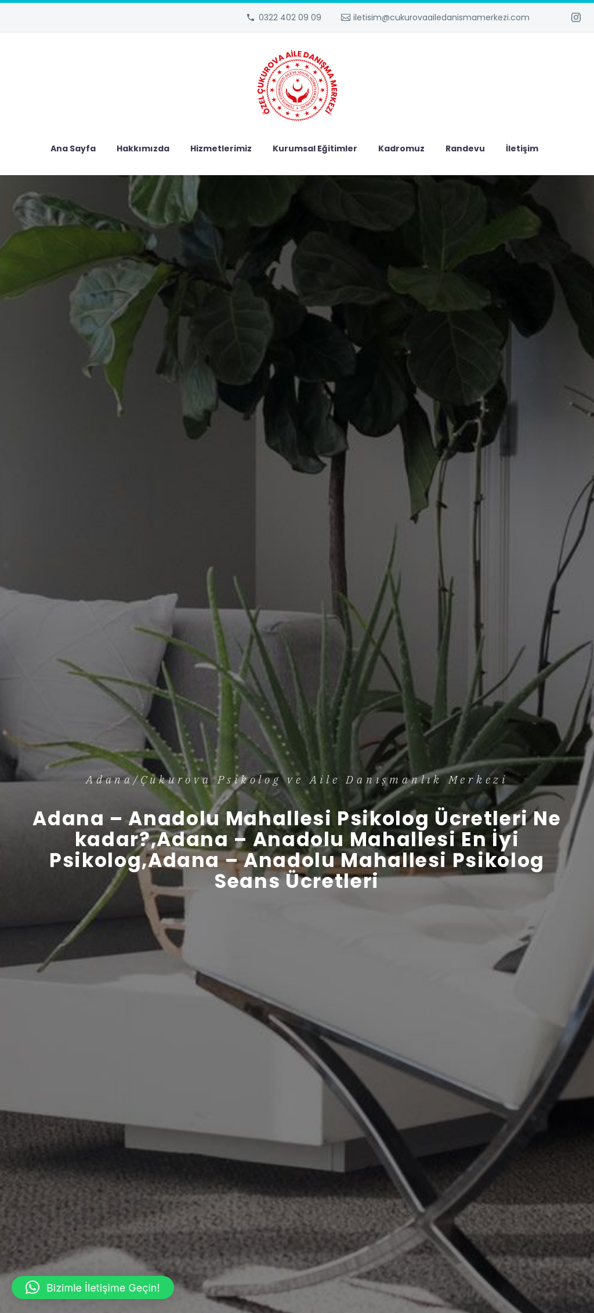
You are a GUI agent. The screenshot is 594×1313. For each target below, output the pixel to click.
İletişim (522, 148)
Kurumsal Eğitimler (315, 148)
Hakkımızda (143, 148)
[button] (93, 1287)
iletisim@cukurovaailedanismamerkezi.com (441, 17)
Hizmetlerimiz (221, 148)
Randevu (465, 148)
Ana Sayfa (73, 148)
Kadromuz (401, 148)
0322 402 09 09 (290, 17)
